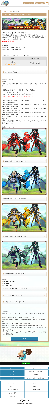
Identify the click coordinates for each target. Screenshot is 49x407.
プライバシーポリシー (12, 389)
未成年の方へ (36, 393)
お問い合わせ (36, 389)
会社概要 (12, 396)
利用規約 (12, 386)
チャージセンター (28, 3)
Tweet (20, 363)
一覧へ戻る (24, 338)
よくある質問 (12, 393)
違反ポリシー (36, 386)
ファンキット (36, 383)
